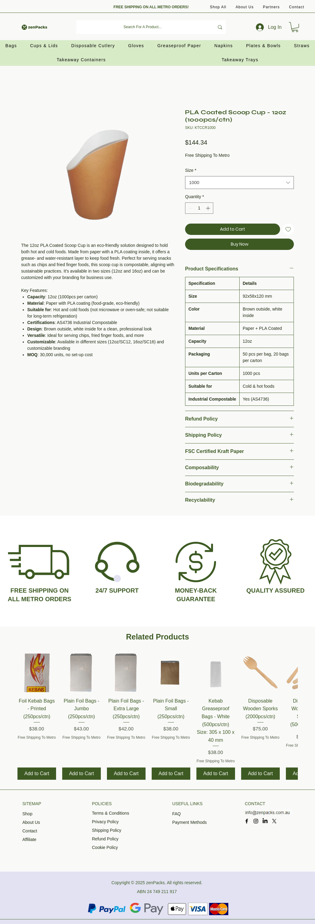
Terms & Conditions (110, 813)
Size (190, 170)
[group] (157, 716)
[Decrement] (190, 208)
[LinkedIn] (265, 821)
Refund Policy (105, 838)
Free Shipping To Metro (207, 155)
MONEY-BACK (196, 590)
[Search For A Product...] (142, 27)
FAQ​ (176, 813)
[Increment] (208, 208)
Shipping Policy (106, 830)
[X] (274, 821)
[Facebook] (247, 821)
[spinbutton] (199, 208)
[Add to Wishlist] (288, 229)
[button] (271, 7)
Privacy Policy (105, 821)
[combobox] (239, 182)
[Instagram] (256, 821)
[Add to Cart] (36, 773)
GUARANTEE (195, 599)
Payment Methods (189, 822)
